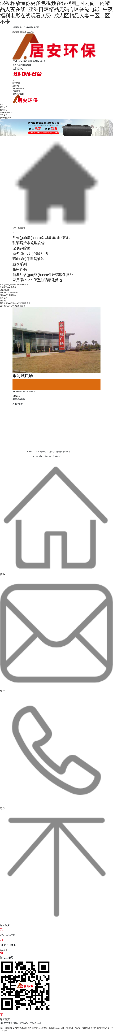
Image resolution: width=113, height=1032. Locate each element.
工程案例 (16, 91)
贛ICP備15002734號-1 (71, 456)
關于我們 (16, 83)
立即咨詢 (16, 396)
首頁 (14, 80)
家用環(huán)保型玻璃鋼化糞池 (37, 280)
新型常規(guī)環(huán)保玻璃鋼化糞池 (42, 275)
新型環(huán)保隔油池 (30, 253)
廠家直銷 (19, 269)
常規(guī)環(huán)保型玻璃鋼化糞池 (41, 238)
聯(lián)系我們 (18, 94)
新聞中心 (16, 86)
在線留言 (3, 950)
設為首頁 (16, 32)
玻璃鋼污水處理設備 (28, 243)
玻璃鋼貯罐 (21, 248)
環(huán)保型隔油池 (28, 259)
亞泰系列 (19, 264)
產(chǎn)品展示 (18, 88)
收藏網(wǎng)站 (27, 32)
